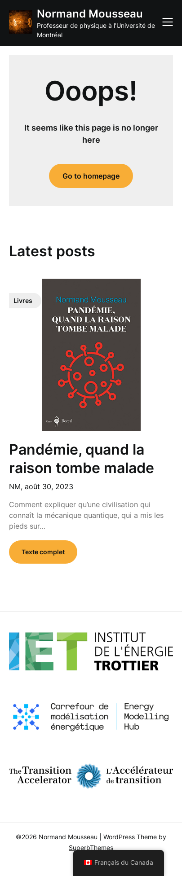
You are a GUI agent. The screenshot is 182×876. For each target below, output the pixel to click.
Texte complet (43, 552)
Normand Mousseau (90, 13)
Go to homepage (91, 175)
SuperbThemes (91, 847)
